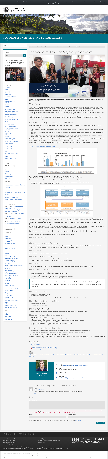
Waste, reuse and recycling (11, 153)
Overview (6, 45)
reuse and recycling (57, 46)
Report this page (42, 444)
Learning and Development (11, 119)
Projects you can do (9, 124)
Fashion (7, 106)
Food (6, 108)
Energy (6, 99)
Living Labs (7, 121)
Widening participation (10, 158)
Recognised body (39, 448)
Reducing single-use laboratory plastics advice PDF (44, 347)
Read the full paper (35, 344)
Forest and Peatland (10, 109)
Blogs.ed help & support (9, 444)
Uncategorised (8, 146)
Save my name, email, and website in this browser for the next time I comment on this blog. (55, 420)
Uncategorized (8, 148)
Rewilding (7, 129)
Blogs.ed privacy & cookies (9, 440)
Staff (6, 134)
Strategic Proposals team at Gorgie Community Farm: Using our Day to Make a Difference (15, 185)
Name (31, 414)
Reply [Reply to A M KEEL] (35, 393)
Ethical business (9, 103)
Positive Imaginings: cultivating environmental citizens (72, 378)
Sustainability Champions (11, 139)
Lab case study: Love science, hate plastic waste (40, 354)
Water (6, 155)
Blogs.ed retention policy (9, 442)
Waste (6, 151)
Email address (72, 414)
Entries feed (8, 175)
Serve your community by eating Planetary (69, 373)
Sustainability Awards (10, 138)
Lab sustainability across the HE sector (14, 118)
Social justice (8, 131)
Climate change (8, 92)
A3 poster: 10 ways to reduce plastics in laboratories (45, 349)
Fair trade (7, 104)
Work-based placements (11, 160)
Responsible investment (11, 126)
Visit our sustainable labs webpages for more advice (43, 346)
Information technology (10, 114)
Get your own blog (34, 453)
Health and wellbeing (10, 113)
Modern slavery (8, 123)
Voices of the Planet (9, 150)
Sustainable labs (9, 143)
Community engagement (11, 96)
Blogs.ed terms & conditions (10, 439)
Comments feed (9, 176)
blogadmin (77, 354)
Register (7, 171)
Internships (7, 116)
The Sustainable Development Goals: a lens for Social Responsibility (14, 215)
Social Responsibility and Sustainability (32, 38)
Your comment (33, 400)
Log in (6, 173)
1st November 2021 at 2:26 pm (39, 389)
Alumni (6, 89)
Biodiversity (8, 91)
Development (8, 97)
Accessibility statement (43, 439)
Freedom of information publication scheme (49, 440)
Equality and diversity (10, 101)
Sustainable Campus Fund (11, 141)
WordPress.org (8, 178)
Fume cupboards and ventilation (13, 111)
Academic (7, 87)
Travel (6, 145)
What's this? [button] (78, 420)
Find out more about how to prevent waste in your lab (42, 146)
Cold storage (8, 94)
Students (7, 136)
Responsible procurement (11, 128)
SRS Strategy (8, 133)
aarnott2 (44, 373)
